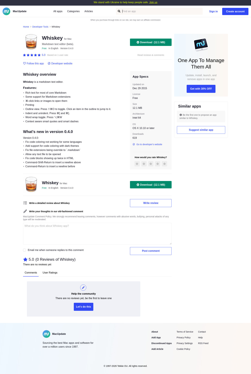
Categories (73, 11)
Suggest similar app (201, 130)
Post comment (151, 251)
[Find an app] (118, 11)
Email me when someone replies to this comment (56, 250)
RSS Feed (203, 343)
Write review (150, 203)
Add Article (157, 349)
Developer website (60, 63)
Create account (235, 11)
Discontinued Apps (161, 343)
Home (26, 26)
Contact (202, 331)
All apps (57, 11)
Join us (153, 2)
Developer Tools (40, 26)
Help (200, 337)
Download (150, 42)
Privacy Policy (183, 337)
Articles (88, 11)
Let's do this (83, 306)
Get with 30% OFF (201, 88)
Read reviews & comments (151, 55)
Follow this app (33, 63)
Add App (156, 337)
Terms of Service (185, 331)
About (154, 331)
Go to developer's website (147, 144)
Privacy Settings (185, 343)
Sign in (213, 11)
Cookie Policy (183, 349)
